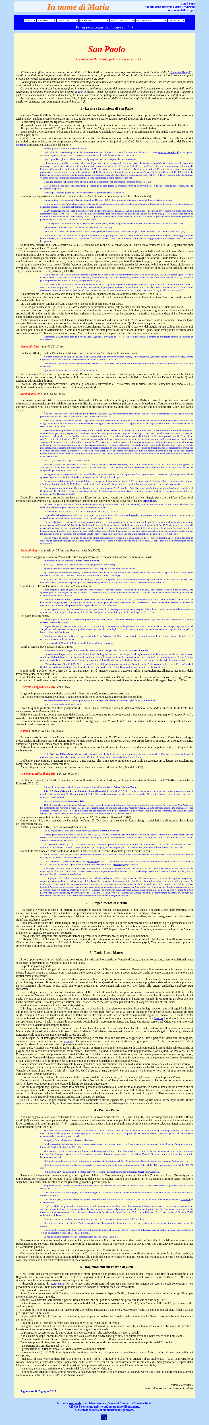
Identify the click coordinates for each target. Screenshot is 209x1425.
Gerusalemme (109, 1219)
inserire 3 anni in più (168, 152)
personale (75, 1403)
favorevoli (186, 1199)
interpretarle (57, 1283)
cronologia (119, 864)
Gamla (134, 515)
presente (68, 1041)
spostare (68, 181)
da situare (93, 861)
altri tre (137, 1154)
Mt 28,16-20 (73, 525)
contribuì (21, 144)
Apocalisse (149, 500)
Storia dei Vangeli (180, 72)
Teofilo (82, 91)
